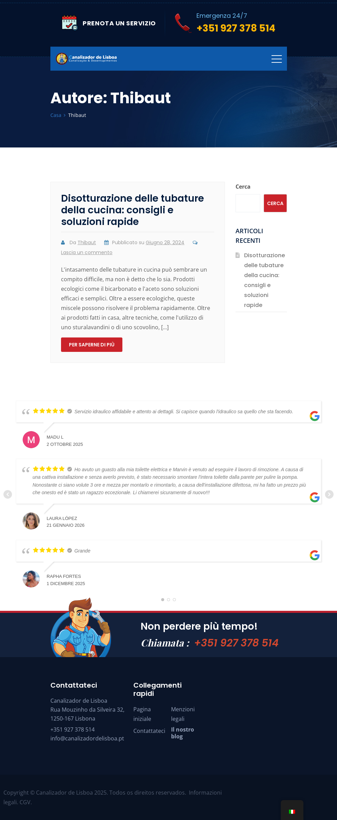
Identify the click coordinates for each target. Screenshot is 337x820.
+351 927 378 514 (236, 643)
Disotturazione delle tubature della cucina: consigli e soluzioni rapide (132, 210)
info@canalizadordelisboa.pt (87, 738)
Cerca (243, 186)
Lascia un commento (86, 252)
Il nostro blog (182, 733)
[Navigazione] (277, 58)
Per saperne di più (92, 344)
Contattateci (149, 731)
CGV (25, 802)
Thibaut (86, 242)
